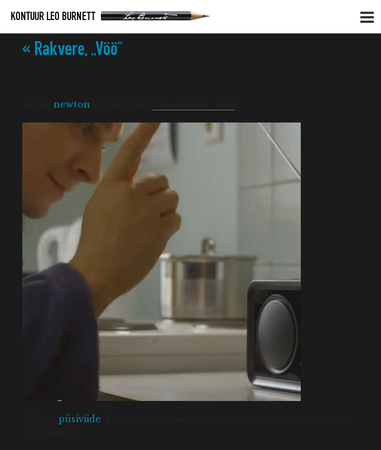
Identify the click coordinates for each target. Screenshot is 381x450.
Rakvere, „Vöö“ (72, 49)
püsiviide (79, 418)
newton (71, 104)
